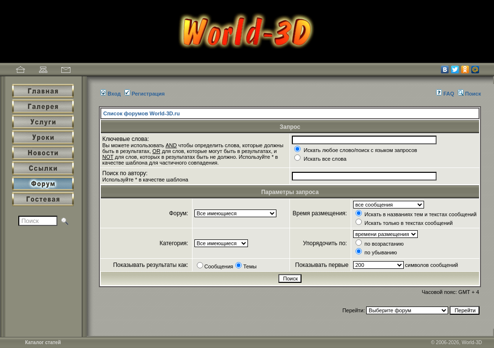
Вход (110, 94)
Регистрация (144, 94)
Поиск (469, 94)
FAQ (445, 94)
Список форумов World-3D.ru (141, 113)
